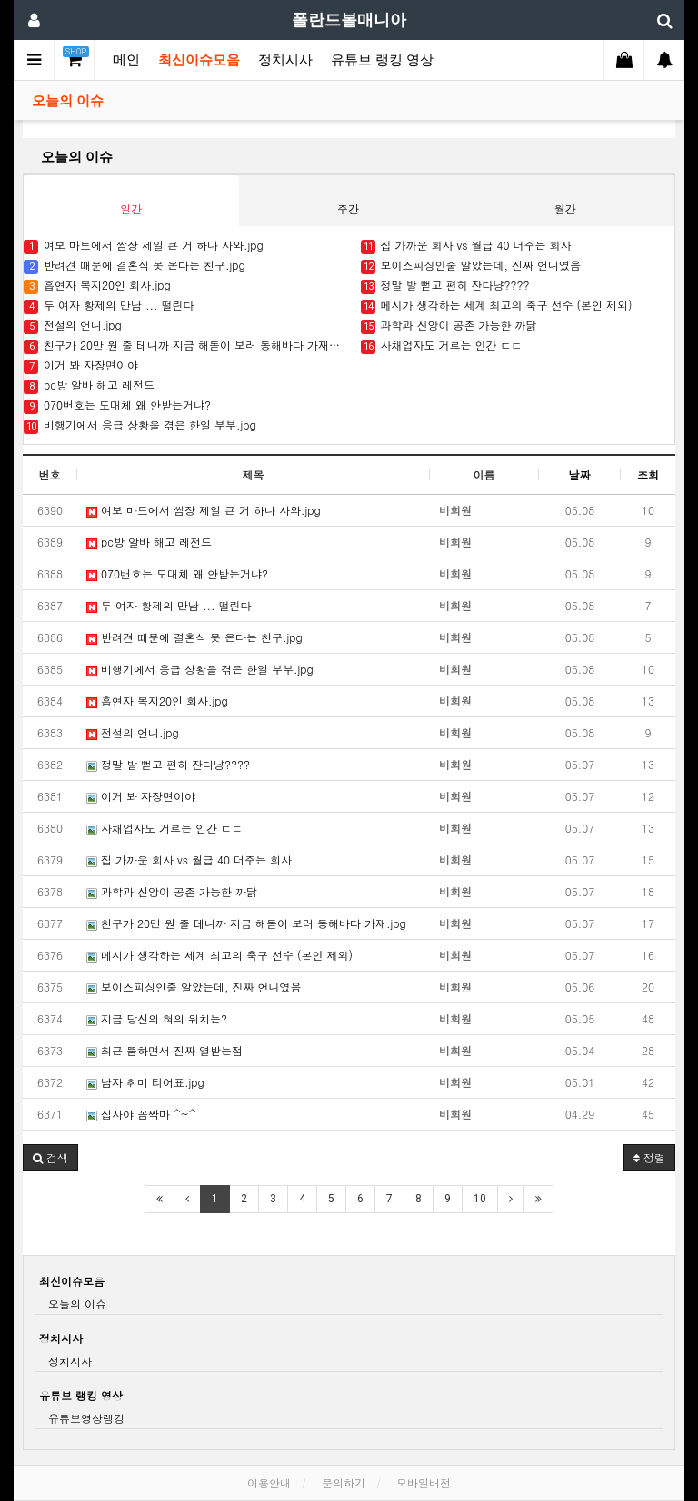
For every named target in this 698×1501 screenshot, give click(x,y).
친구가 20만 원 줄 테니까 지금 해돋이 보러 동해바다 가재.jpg (183, 345)
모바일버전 (423, 1482)
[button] (50, 1157)
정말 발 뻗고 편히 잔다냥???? (445, 285)
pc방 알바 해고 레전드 (89, 385)
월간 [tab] (565, 208)
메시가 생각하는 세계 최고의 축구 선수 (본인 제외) (497, 305)
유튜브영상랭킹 (86, 1418)
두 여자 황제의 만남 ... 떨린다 (109, 305)
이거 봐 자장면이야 (81, 365)
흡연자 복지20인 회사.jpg (97, 285)
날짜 (580, 474)
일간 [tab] (131, 208)
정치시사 (285, 60)
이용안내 (269, 1482)
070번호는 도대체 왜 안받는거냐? (117, 405)
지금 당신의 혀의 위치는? (156, 1018)
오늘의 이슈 (68, 101)
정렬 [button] (649, 1157)
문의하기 (343, 1482)
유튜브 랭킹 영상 (382, 60)
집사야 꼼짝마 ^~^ (141, 1113)
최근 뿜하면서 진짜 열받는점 (164, 1050)
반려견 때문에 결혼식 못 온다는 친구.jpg (134, 265)
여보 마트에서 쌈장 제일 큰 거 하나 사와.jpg (144, 245)
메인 (126, 60)
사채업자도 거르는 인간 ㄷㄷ (442, 345)
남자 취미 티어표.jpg (145, 1082)
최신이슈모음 (199, 60)
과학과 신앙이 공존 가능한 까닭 (449, 325)
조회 (648, 474)
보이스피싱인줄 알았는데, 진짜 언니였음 (471, 265)
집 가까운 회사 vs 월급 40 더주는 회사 (466, 245)
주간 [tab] (348, 208)
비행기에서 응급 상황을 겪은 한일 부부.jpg (140, 425)
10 (480, 1198)
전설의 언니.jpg (73, 325)
